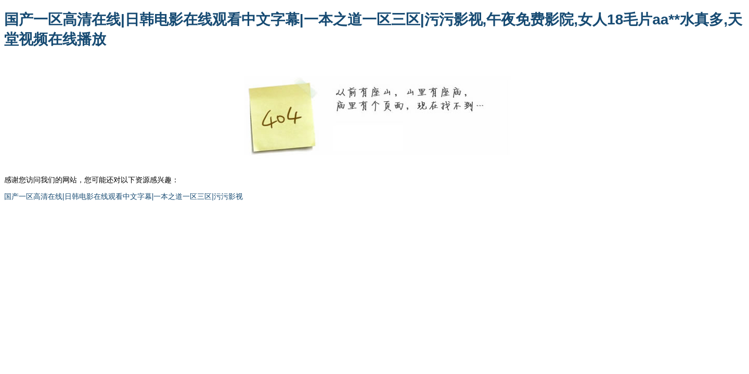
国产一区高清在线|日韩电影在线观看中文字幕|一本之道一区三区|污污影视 (123, 196)
